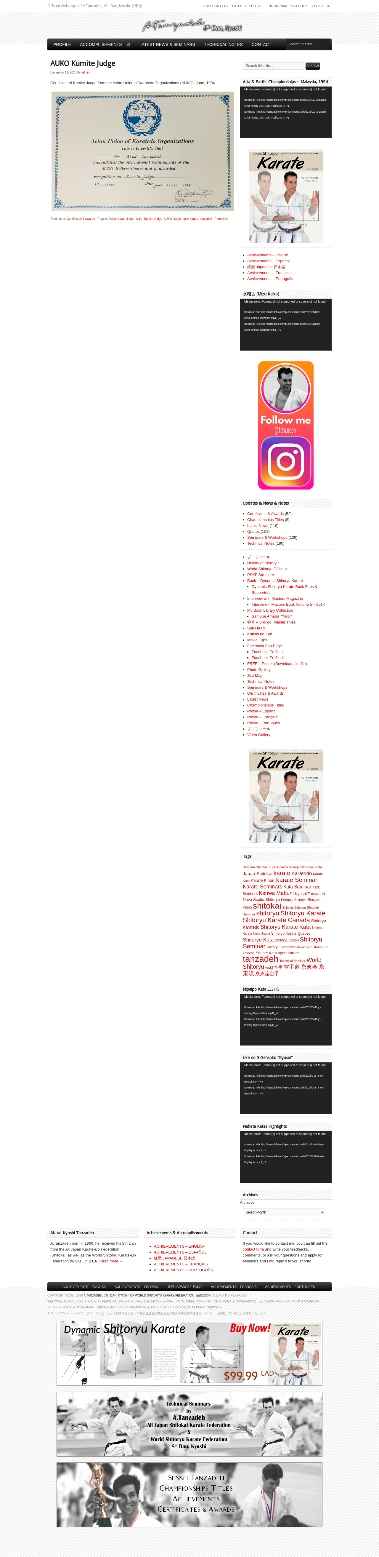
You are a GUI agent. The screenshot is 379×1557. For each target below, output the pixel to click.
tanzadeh (206, 218)
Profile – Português (263, 723)
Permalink (221, 218)
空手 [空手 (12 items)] (278, 967)
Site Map (254, 675)
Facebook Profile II (268, 658)
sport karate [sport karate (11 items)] (288, 953)
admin (85, 72)
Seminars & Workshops (267, 537)
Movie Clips (257, 640)
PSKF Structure (260, 575)
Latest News (258, 525)
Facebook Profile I (267, 652)
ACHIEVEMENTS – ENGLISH (179, 1246)
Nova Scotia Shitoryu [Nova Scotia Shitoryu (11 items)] (261, 899)
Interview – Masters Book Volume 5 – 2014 (288, 604)
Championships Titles (265, 519)
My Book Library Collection (270, 610)
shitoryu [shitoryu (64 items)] (268, 913)
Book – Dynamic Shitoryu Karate (275, 580)
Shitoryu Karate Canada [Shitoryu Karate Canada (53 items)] (276, 920)
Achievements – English (267, 255)
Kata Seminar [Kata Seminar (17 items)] (297, 886)
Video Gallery (216, 6)
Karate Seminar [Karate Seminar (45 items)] (296, 880)
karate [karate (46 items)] (282, 872)
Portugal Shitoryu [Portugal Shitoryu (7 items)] (293, 899)
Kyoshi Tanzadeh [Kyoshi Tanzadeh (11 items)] (310, 893)
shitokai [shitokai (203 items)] (267, 905)
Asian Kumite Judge (149, 218)
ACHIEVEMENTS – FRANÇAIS (181, 1264)
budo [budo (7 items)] (272, 867)
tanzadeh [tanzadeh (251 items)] (261, 959)
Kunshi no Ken (259, 634)
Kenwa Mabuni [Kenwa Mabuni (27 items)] (276, 893)
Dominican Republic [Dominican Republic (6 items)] (291, 867)
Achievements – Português (270, 278)
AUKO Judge (172, 218)
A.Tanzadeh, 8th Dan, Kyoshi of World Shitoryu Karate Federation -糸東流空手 (147, 1295)
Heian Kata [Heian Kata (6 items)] (314, 867)
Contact (262, 44)
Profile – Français (262, 717)
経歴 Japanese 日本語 (266, 267)
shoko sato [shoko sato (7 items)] (304, 947)
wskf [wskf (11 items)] (269, 967)
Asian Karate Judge (121, 218)
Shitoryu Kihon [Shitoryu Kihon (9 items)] (287, 940)
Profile (62, 44)
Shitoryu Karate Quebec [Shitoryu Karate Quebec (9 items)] (290, 933)
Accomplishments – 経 (105, 44)
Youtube (257, 6)
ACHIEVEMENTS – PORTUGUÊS (183, 1270)
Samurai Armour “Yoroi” (272, 616)
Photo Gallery (259, 669)
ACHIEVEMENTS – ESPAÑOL (180, 1252)
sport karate (190, 218)
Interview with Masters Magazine (275, 598)
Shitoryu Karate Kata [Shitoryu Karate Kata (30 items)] (286, 927)
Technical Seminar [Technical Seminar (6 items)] (292, 961)
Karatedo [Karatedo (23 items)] (301, 873)
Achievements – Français (268, 273)
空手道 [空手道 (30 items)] (292, 967)
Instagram (277, 6)
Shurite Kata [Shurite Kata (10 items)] (266, 953)
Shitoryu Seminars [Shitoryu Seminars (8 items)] (280, 947)
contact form (253, 1249)
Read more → (111, 1261)
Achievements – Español (268, 261)
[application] (286, 112)
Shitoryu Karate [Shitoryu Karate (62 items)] (302, 913)
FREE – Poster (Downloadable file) (277, 663)
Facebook (299, 6)
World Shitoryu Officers (267, 569)
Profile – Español (261, 711)
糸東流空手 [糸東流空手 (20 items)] (267, 973)
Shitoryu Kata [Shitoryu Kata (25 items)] (258, 940)
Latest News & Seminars (167, 44)
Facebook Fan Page (264, 646)
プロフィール (320, 6)
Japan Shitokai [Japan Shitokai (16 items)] (257, 873)
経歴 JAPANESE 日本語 (174, 1258)
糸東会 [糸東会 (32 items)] (309, 967)
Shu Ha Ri (256, 628)
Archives (247, 1202)
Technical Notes (223, 44)
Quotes (253, 531)
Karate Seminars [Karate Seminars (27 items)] (262, 887)
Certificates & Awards (81, 218)
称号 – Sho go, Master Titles (271, 622)
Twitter (239, 6)
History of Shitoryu (263, 563)
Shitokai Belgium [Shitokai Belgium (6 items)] (294, 907)
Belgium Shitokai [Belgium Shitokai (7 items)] (255, 867)
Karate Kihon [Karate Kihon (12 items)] (262, 880)
